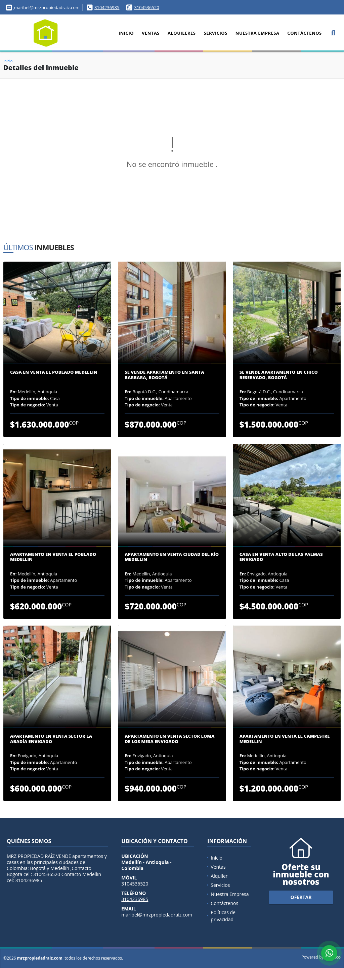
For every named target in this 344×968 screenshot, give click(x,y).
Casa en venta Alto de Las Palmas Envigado (281, 557)
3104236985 (106, 7)
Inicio (126, 33)
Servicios (215, 33)
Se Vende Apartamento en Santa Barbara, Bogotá (164, 375)
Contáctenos (304, 33)
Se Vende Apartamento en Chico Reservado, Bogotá (279, 375)
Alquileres (182, 33)
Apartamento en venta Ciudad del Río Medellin (172, 557)
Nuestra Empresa (257, 33)
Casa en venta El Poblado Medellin (53, 372)
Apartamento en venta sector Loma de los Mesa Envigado (169, 739)
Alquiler (219, 876)
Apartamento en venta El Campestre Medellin (285, 739)
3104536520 (146, 7)
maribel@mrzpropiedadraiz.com (156, 914)
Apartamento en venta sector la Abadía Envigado (51, 739)
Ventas (151, 33)
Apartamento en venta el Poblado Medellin (53, 557)
